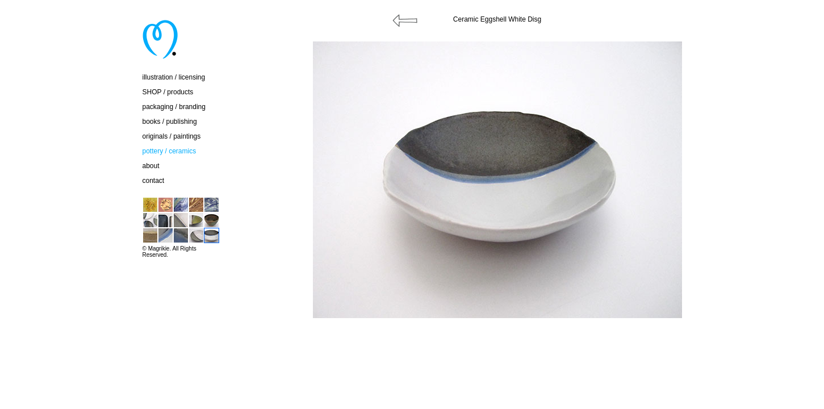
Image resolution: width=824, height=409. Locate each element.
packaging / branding (174, 107)
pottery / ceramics (169, 151)
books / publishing (170, 122)
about (151, 166)
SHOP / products (168, 92)
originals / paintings (172, 136)
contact (154, 181)
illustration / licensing (174, 77)
